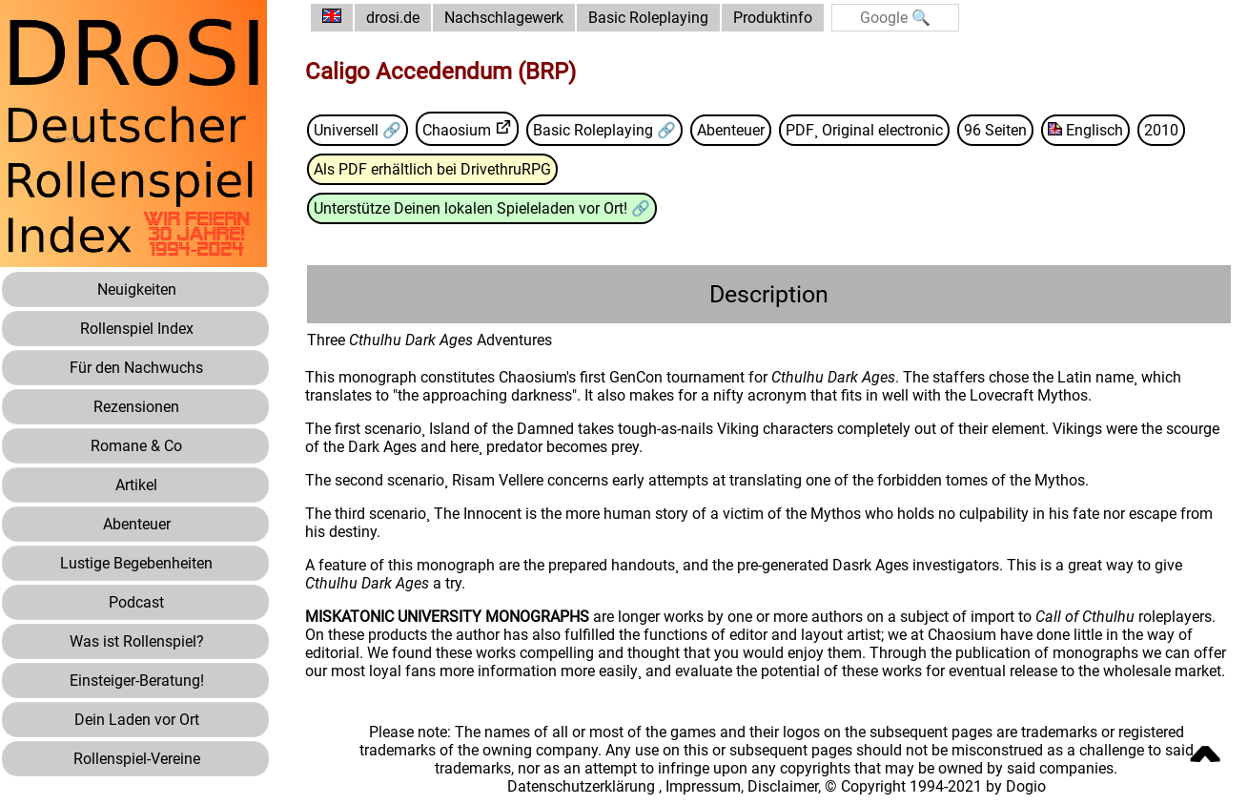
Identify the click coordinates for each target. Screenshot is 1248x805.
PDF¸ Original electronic (864, 130)
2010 (1161, 130)
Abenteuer (731, 130)
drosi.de (392, 18)
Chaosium (456, 130)
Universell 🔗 (357, 130)
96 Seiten (995, 130)
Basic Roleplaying (648, 18)
